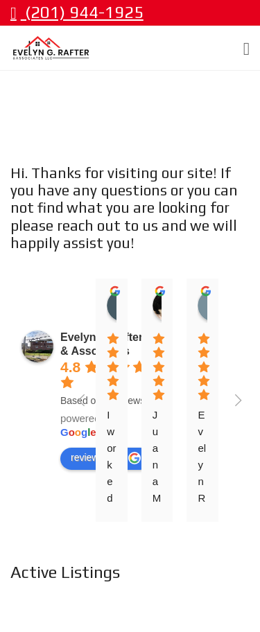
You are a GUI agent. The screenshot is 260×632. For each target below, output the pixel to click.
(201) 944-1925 (77, 12)
